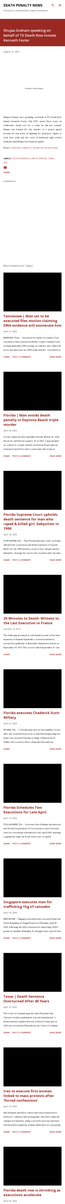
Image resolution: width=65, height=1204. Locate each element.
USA (5, 162)
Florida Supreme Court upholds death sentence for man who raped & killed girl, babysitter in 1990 (31, 521)
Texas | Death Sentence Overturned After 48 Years (26, 998)
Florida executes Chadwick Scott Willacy (31, 715)
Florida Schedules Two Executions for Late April (24, 809)
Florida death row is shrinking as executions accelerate (32, 1192)
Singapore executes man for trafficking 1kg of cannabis (27, 904)
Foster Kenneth (20, 158)
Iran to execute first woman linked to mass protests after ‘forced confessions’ (28, 1096)
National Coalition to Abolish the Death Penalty (35, 147)
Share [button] (6, 172)
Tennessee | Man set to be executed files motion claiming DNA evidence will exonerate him (32, 321)
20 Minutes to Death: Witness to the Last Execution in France (31, 620)
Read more (56, 356)
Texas (51, 158)
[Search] (53, 5)
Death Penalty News (22, 5)
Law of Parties (39, 158)
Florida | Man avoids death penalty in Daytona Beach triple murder (30, 420)
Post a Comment (21, 356)
